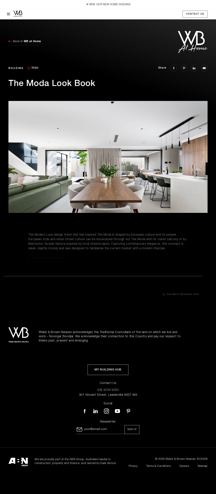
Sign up (132, 429)
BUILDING (15, 68)
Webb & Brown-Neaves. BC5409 (187, 459)
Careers (184, 466)
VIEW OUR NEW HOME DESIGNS (108, 4)
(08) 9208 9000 (108, 390)
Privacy (133, 466)
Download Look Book (48, 259)
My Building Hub (108, 369)
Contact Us (195, 14)
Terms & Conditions (158, 466)
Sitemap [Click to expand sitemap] (203, 466)
